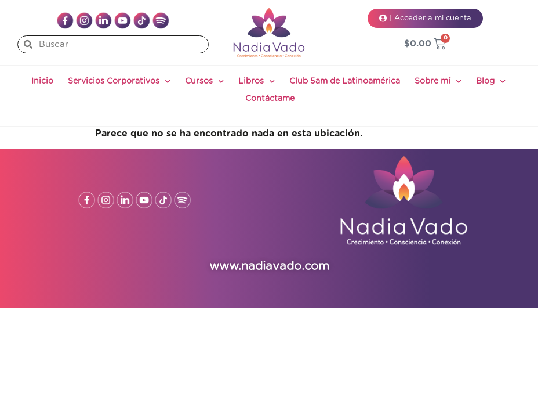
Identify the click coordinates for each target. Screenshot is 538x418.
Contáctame (270, 99)
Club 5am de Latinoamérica (344, 81)
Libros (256, 82)
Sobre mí (438, 82)
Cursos (204, 82)
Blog (491, 82)
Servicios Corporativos (119, 82)
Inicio (42, 81)
